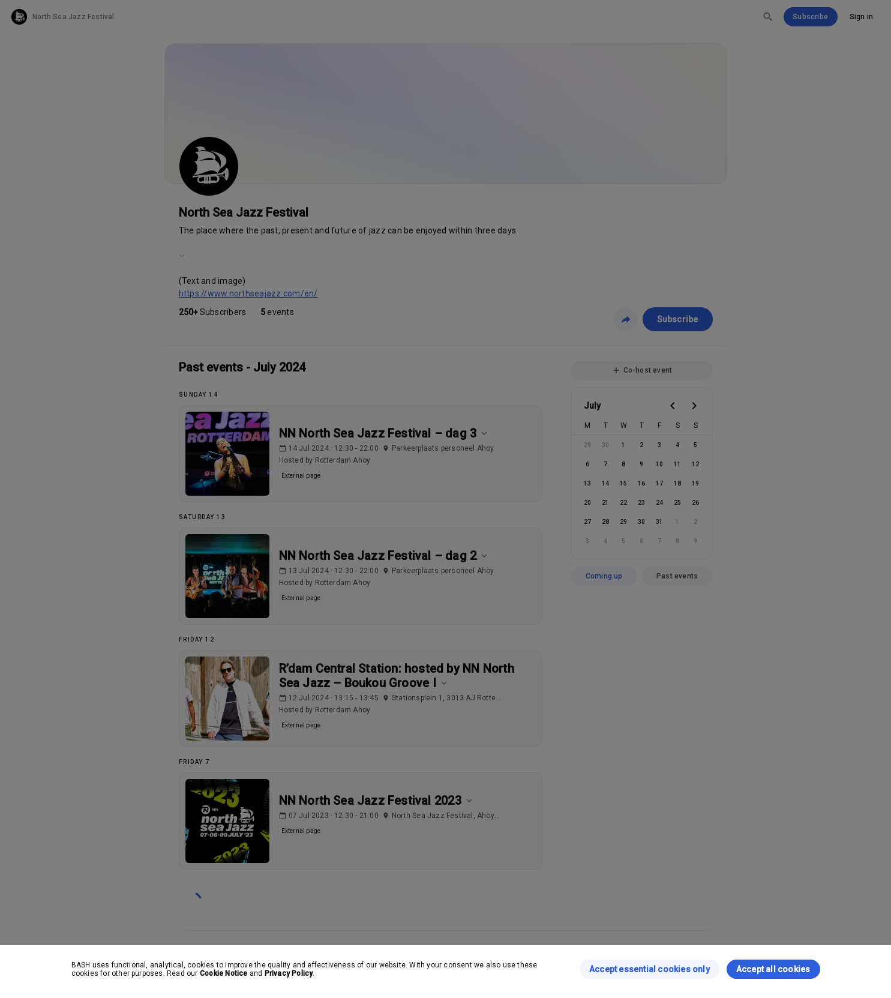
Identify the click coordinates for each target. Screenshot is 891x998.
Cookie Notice (224, 973)
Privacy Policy (289, 973)
